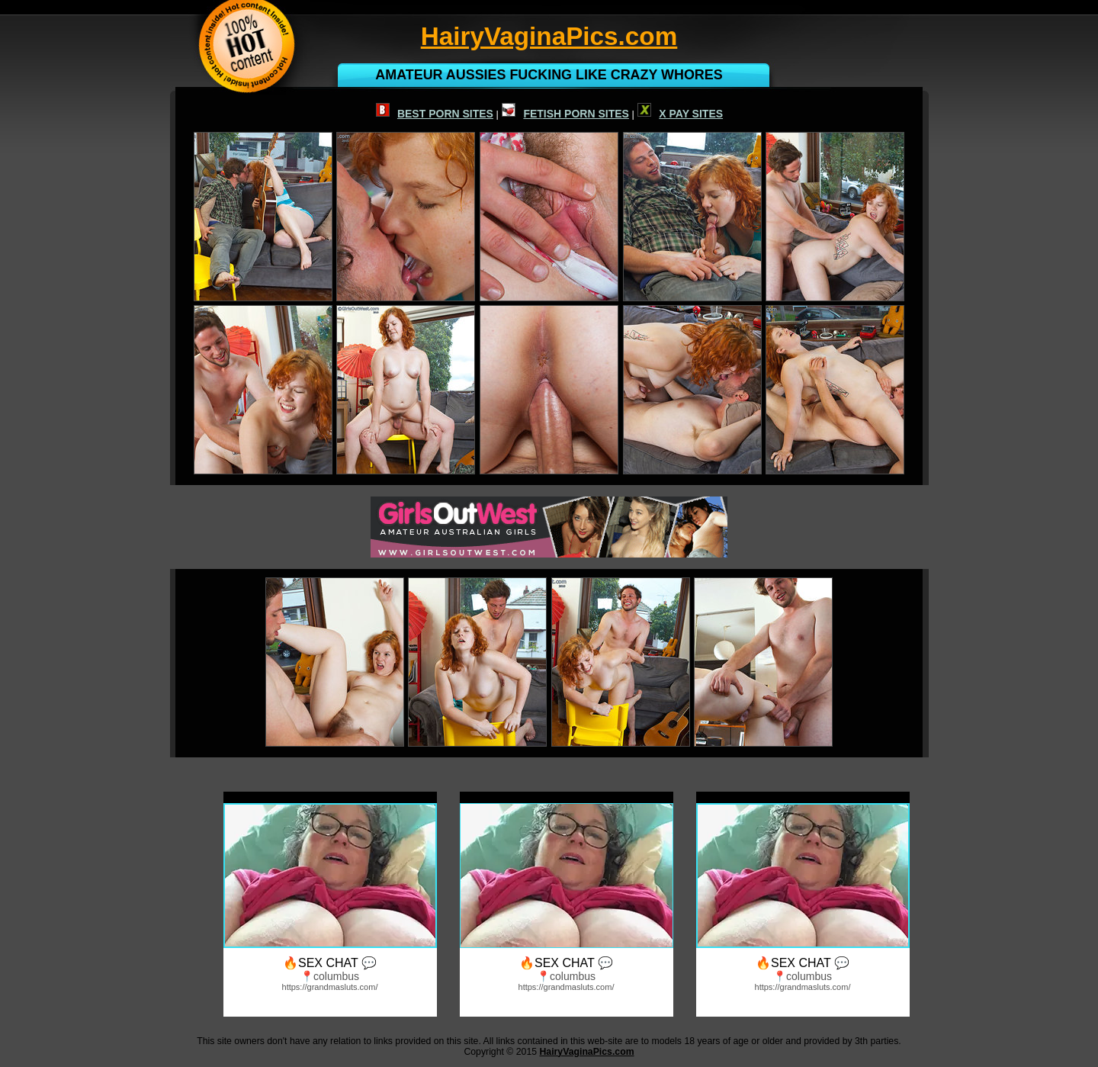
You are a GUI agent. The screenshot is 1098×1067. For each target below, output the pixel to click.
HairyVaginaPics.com (586, 1051)
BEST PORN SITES (434, 114)
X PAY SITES (680, 114)
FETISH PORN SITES (565, 114)
